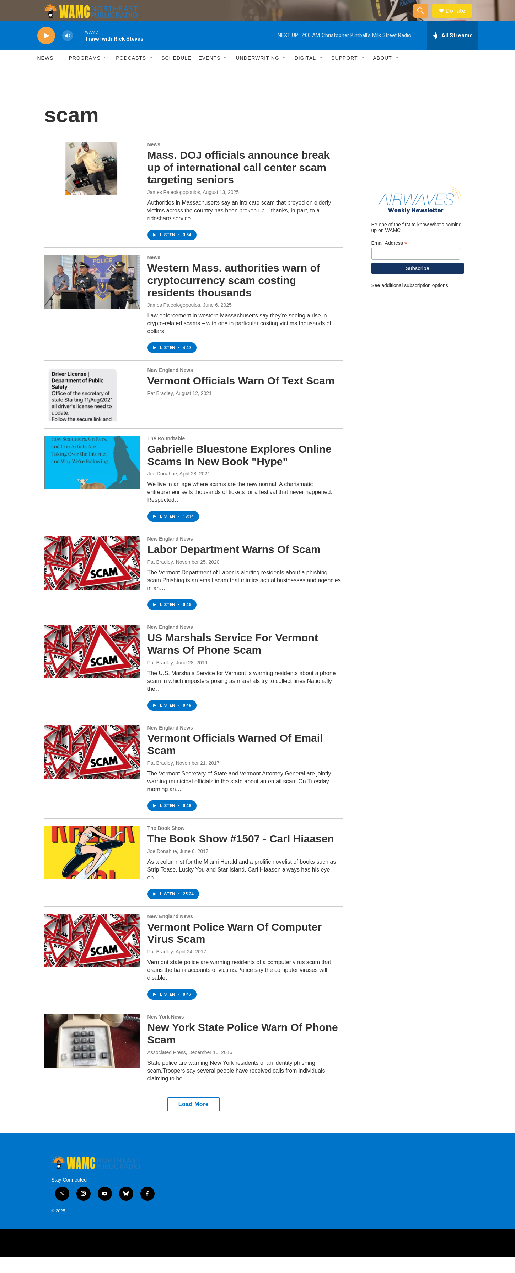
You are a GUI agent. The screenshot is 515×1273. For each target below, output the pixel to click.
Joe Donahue (162, 490)
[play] (46, 52)
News (45, 74)
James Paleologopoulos (173, 208)
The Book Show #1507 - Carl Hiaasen (240, 855)
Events (209, 74)
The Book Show (166, 844)
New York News (165, 1033)
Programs (85, 74)
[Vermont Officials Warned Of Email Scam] (92, 768)
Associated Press (166, 1068)
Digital (305, 74)
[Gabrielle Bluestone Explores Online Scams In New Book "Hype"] (92, 478)
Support (344, 74)
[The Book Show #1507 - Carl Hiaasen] (92, 868)
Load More (193, 1120)
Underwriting (257, 74)
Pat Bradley (160, 409)
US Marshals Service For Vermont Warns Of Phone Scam (232, 660)
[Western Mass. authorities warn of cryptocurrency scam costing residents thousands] (92, 297)
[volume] (67, 52)
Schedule (176, 74)
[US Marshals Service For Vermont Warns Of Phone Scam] (92, 667)
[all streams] (452, 51)
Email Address (389, 259)
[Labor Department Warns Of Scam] (92, 579)
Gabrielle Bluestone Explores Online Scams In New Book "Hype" (239, 471)
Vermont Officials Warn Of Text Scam (241, 397)
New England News (170, 386)
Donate (460, 18)
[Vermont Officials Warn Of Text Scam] (92, 410)
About (382, 74)
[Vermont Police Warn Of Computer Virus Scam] (92, 956)
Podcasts (131, 74)
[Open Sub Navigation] (59, 74)
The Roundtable (166, 454)
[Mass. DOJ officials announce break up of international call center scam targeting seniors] (92, 184)
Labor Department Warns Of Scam (234, 565)
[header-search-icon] (424, 19)
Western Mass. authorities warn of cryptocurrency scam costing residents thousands (233, 296)
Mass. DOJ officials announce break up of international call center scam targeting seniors (238, 183)
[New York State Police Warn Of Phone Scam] (92, 1057)
